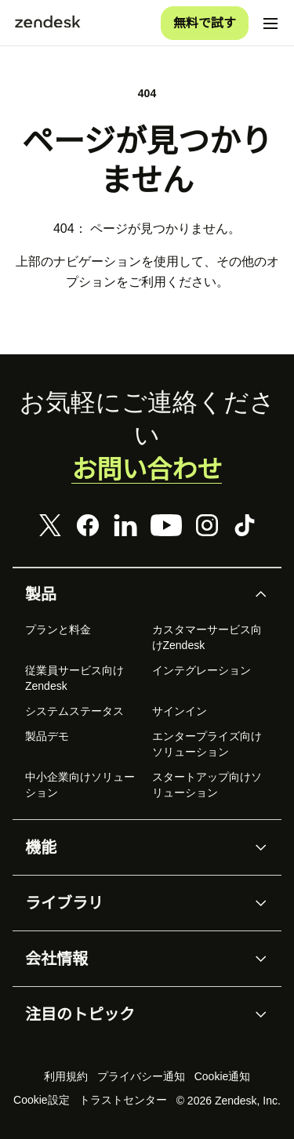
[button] (134, 594)
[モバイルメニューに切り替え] (270, 23)
